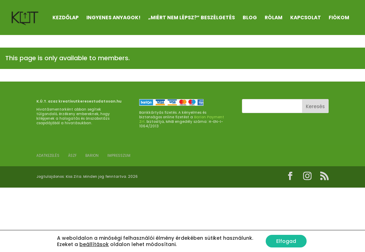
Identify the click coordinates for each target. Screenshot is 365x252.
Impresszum (118, 155)
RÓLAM (273, 17)
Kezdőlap (65, 17)
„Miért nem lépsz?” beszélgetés (191, 17)
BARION (92, 155)
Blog (250, 17)
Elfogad (286, 241)
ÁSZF (72, 155)
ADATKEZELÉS (47, 155)
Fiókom (339, 17)
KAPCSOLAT (305, 17)
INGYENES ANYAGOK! (113, 17)
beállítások (94, 244)
